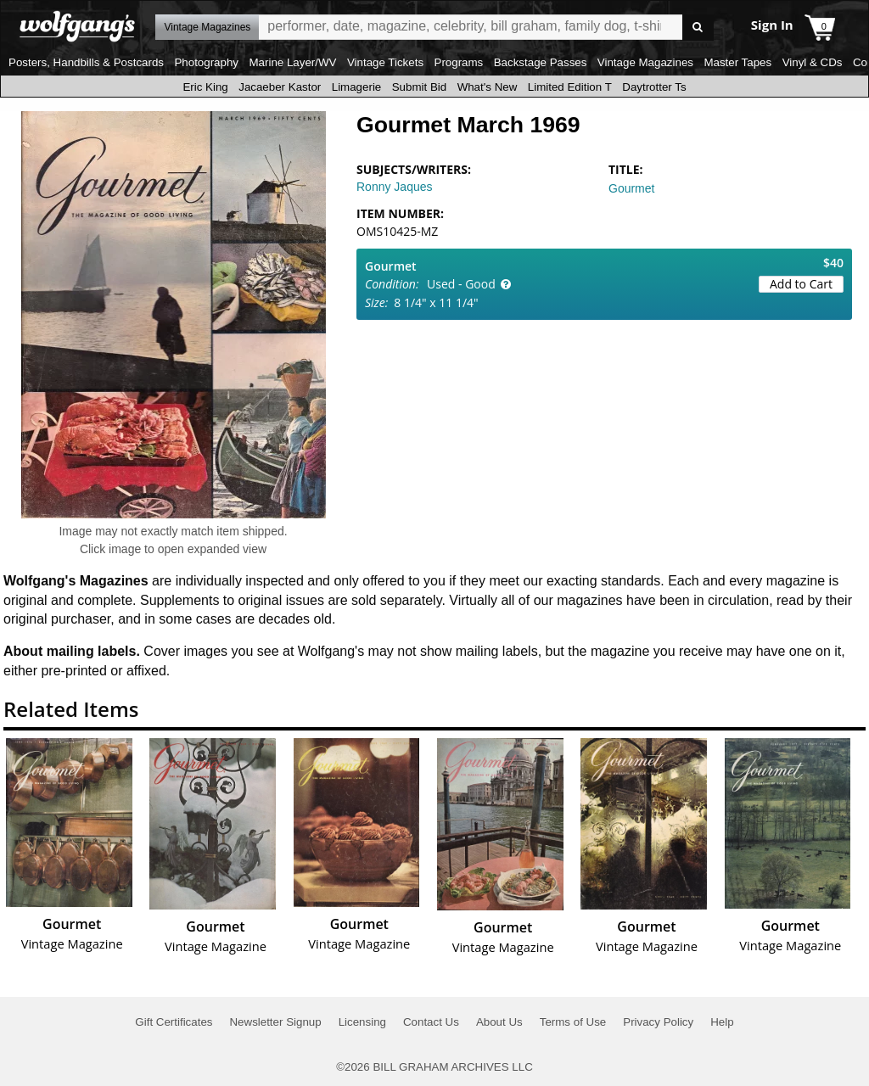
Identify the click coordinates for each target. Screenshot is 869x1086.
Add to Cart (801, 284)
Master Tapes (737, 62)
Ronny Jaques (394, 186)
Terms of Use (573, 1022)
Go (698, 27)
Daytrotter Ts (654, 87)
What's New (487, 87)
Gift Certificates (173, 1022)
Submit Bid (419, 87)
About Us (499, 1022)
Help (721, 1022)
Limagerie (357, 87)
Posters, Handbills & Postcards (86, 62)
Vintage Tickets (385, 62)
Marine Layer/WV (292, 62)
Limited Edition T (570, 87)
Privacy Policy (658, 1022)
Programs (459, 62)
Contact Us (431, 1022)
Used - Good (461, 284)
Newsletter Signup (275, 1022)
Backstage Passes (540, 62)
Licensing (362, 1022)
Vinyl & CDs (812, 62)
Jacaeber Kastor (279, 87)
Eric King (204, 87)
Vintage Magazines (645, 62)
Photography (206, 62)
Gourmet (631, 188)
